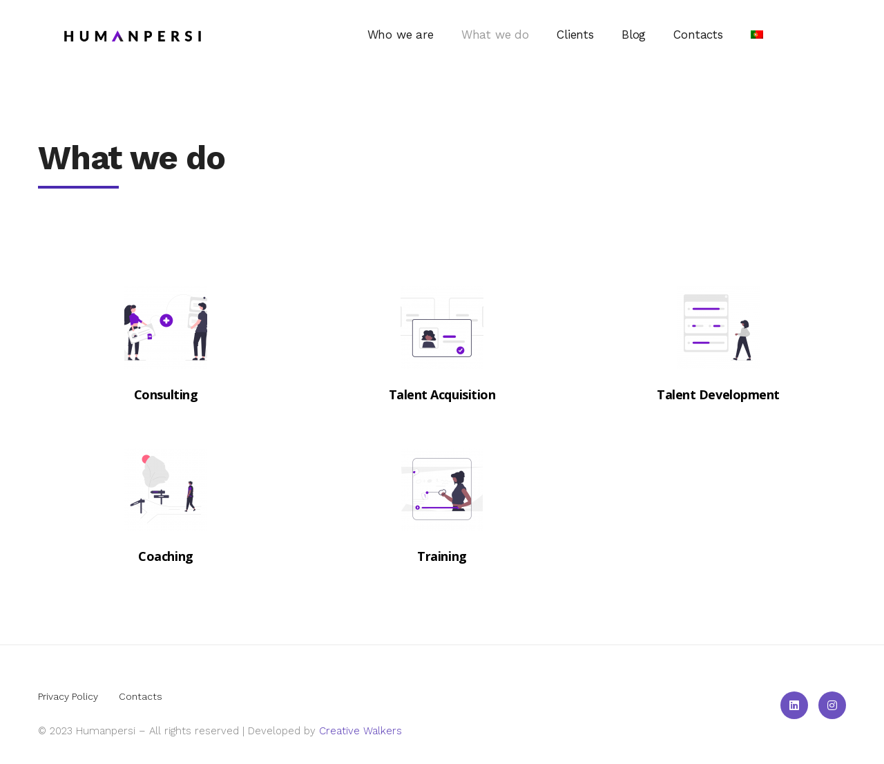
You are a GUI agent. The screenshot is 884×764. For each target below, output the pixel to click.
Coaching (165, 556)
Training (441, 556)
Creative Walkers (360, 731)
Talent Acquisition (442, 394)
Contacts (140, 696)
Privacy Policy (68, 696)
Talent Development (718, 394)
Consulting (166, 394)
